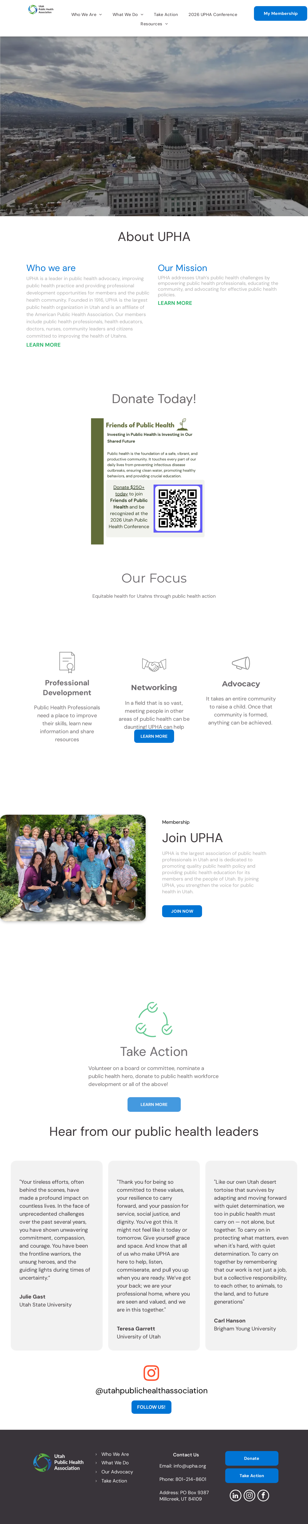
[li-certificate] (67, 720)
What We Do (115, 1463)
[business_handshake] (154, 725)
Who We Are (115, 1454)
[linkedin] (235, 1496)
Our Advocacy (117, 1472)
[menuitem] (86, 14)
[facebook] (263, 1496)
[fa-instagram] (151, 1380)
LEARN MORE (43, 344)
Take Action (114, 1481)
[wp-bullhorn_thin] (241, 721)
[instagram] (249, 1496)
